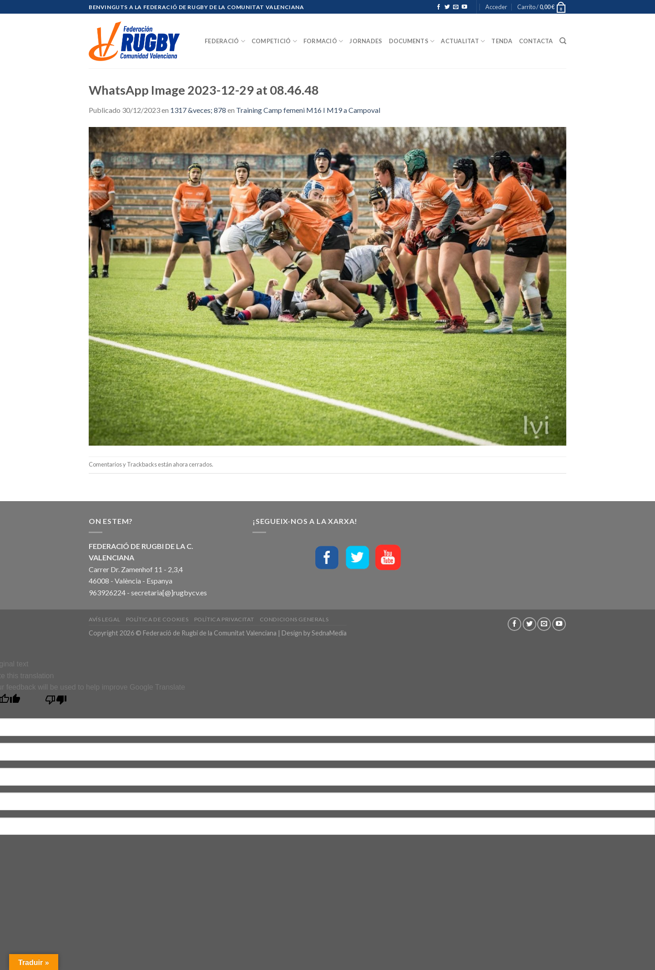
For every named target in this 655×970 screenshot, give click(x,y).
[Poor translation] (56, 702)
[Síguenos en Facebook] (438, 7)
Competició (274, 41)
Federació (225, 41)
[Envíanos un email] (455, 7)
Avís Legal (104, 619)
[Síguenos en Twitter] (447, 7)
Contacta (536, 41)
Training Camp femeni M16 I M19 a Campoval (308, 110)
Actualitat (463, 41)
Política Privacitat (224, 619)
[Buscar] (562, 41)
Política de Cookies (157, 619)
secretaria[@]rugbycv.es (169, 592)
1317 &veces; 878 (198, 110)
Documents (412, 41)
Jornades (365, 41)
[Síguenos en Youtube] (464, 7)
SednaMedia (329, 633)
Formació (323, 41)
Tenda (501, 41)
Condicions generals (294, 619)
